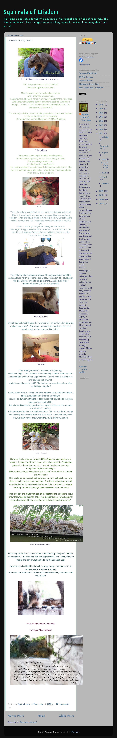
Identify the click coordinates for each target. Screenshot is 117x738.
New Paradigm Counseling (91, 88)
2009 (102, 204)
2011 (101, 195)
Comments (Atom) (28, 722)
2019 (101, 109)
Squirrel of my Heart (20, 40)
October (105, 137)
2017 (101, 117)
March (104, 177)
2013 (101, 134)
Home (41, 716)
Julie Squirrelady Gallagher (86, 57)
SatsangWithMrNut (88, 73)
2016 (101, 121)
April (104, 173)
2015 (101, 125)
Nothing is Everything (89, 84)
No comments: (62, 704)
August (105, 153)
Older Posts (66, 716)
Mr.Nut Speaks (86, 77)
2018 (101, 113)
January (105, 184)
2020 (102, 105)
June (104, 159)
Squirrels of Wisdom (31, 11)
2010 (101, 199)
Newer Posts (16, 716)
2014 (101, 129)
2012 (101, 191)
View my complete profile (83, 369)
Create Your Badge (84, 64)
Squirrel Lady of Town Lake (86, 117)
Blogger (74, 732)
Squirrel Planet (86, 81)
